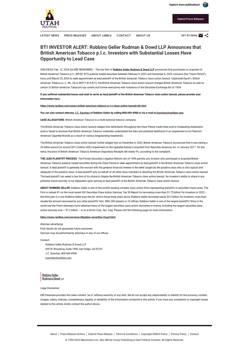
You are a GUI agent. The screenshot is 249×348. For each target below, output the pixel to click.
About (53, 334)
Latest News (49, 35)
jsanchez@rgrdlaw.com (58, 257)
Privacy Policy (179, 334)
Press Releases (75, 35)
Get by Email (192, 35)
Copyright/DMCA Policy (154, 334)
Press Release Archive (72, 334)
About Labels (101, 35)
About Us (143, 35)
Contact (124, 35)
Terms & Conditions (127, 334)
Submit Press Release (100, 334)
